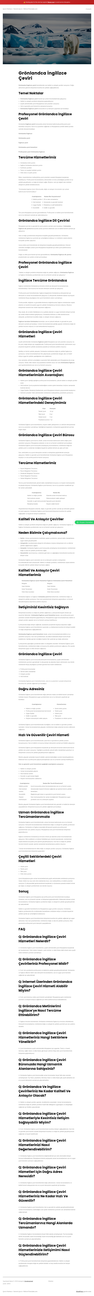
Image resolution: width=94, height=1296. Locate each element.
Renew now (51, 2)
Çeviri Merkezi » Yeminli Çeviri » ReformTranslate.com (20, 9)
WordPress (79, 1291)
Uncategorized (28, 1281)
